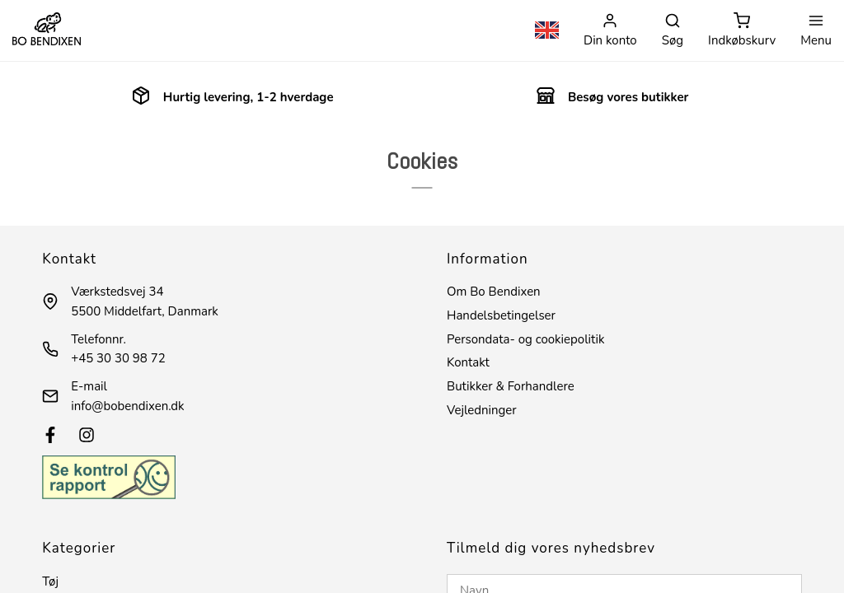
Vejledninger (482, 410)
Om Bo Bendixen (494, 291)
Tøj (50, 581)
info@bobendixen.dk (127, 406)
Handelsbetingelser (501, 315)
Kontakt (468, 362)
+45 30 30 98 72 (118, 358)
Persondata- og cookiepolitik (525, 339)
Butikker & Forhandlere (510, 386)
